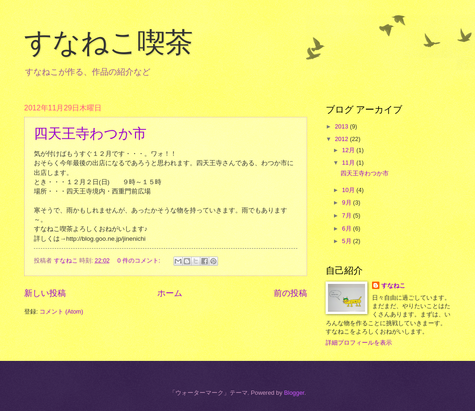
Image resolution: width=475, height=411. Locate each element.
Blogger (294, 392)
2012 (342, 138)
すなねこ (393, 285)
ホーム (169, 293)
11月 (349, 162)
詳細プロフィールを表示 (359, 342)
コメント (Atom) (61, 311)
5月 (347, 241)
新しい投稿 (45, 293)
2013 (342, 126)
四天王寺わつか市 (90, 133)
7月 (347, 215)
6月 (347, 228)
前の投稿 (290, 293)
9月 (347, 202)
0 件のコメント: (139, 260)
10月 (349, 189)
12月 (349, 150)
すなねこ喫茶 (108, 42)
